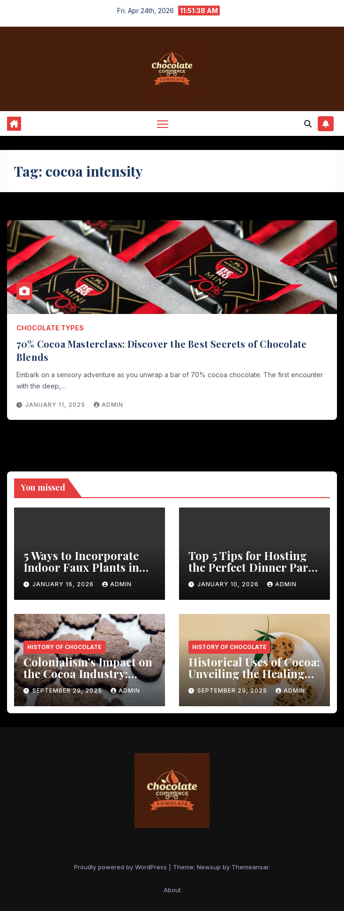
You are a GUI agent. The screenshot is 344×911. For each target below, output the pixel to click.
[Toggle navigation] (162, 123)
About (172, 890)
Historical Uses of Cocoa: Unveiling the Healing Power (254, 673)
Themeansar (250, 867)
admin (108, 404)
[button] (308, 123)
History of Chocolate (64, 646)
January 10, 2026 (229, 584)
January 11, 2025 (56, 404)
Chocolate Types (50, 328)
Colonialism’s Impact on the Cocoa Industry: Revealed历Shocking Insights (87, 679)
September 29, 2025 (68, 690)
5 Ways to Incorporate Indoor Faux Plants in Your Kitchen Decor (81, 567)
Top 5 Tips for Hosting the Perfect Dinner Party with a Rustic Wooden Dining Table (253, 573)
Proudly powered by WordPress (121, 867)
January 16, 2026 (64, 584)
